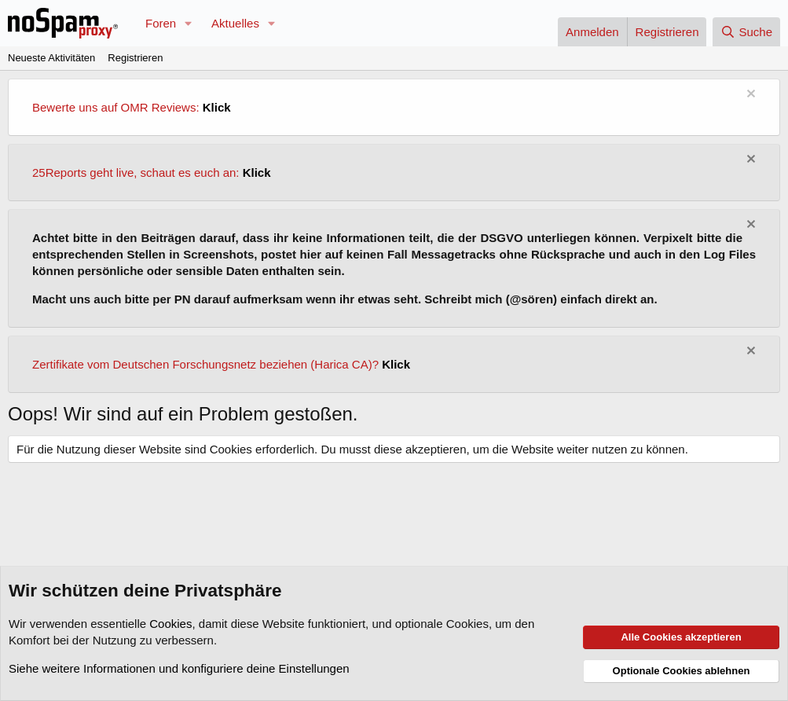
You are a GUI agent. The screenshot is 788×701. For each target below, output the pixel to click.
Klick (217, 107)
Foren (160, 23)
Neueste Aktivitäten (51, 58)
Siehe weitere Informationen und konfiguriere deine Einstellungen (179, 668)
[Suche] (746, 31)
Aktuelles (235, 23)
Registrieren (135, 58)
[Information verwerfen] (749, 95)
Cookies (170, 623)
